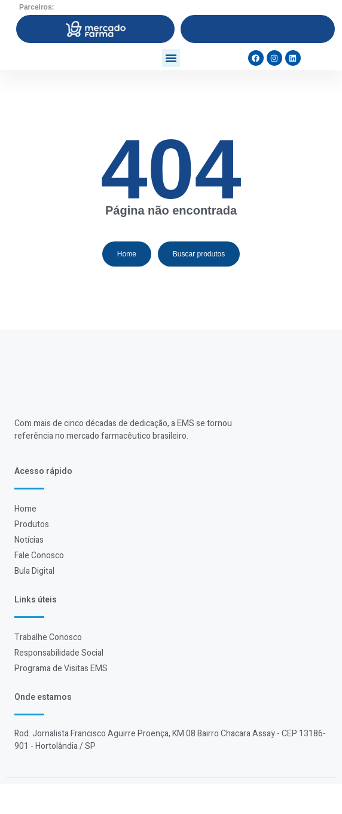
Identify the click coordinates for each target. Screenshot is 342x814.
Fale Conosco (39, 585)
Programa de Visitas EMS (61, 698)
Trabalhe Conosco (48, 667)
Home (25, 539)
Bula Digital (34, 601)
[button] (171, 73)
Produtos (31, 554)
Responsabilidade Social (58, 683)
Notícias (29, 570)
